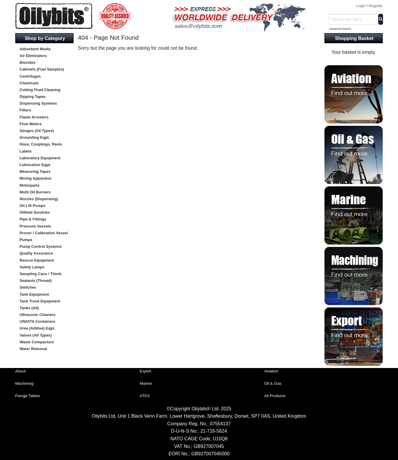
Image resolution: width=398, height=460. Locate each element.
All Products (275, 396)
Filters (25, 110)
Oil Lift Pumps (33, 205)
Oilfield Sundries (35, 212)
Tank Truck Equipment (40, 301)
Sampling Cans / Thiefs (41, 274)
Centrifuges (30, 76)
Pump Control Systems (41, 246)
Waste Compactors (37, 342)
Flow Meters (31, 124)
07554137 (220, 423)
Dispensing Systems (38, 103)
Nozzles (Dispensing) (39, 199)
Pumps (26, 239)
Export (145, 371)
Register (376, 6)
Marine (146, 383)
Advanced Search (340, 28)
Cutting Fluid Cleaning (40, 90)
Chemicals (29, 83)
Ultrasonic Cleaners (38, 314)
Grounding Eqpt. (35, 137)
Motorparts (30, 185)
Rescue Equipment (37, 260)
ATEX (145, 396)
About (20, 371)
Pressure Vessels (35, 226)
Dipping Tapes (33, 96)
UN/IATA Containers (38, 321)
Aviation (271, 371)
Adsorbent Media (35, 49)
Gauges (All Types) (37, 130)
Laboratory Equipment (40, 158)
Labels (26, 151)
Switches (28, 287)
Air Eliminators (33, 55)
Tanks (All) (29, 308)
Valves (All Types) (36, 335)
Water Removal (33, 349)
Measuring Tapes (35, 171)
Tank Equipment (34, 294)
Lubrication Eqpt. (35, 165)
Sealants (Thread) (36, 280)
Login (360, 6)
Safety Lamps (32, 267)
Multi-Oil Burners (35, 192)
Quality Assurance (36, 253)
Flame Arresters (34, 117)
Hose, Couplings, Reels (41, 144)
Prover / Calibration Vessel (44, 233)
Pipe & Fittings (33, 219)
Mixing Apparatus (36, 178)
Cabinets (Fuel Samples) (42, 69)
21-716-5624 (213, 431)
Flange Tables (27, 396)
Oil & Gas (272, 383)
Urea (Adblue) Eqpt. (37, 328)
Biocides (28, 62)
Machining (24, 383)
